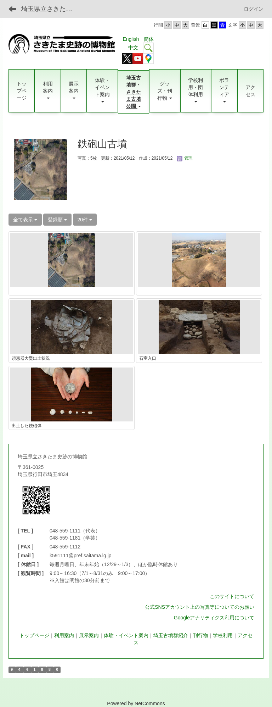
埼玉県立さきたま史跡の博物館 (51, 8)
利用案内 (64, 635)
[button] (48, 91)
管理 (185, 158)
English (131, 39)
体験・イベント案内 (126, 635)
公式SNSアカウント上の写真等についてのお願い (199, 607)
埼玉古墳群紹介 (170, 635)
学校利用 (223, 635)
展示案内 (89, 635)
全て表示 (25, 219)
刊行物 (200, 635)
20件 (85, 219)
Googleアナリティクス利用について (214, 617)
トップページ (34, 635)
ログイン (254, 9)
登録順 (57, 219)
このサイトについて (232, 596)
